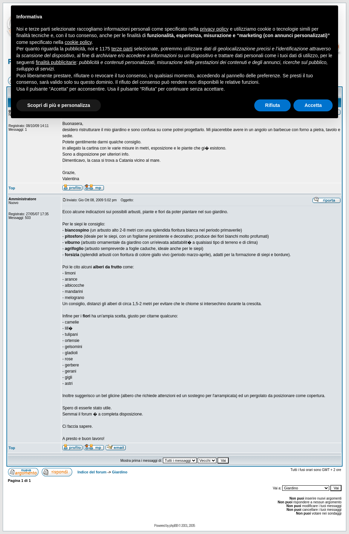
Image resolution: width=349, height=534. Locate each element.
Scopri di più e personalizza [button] (58, 105)
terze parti (122, 48)
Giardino (119, 472)
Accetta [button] (313, 105)
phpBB (173, 526)
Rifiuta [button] (272, 105)
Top (12, 188)
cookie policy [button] (78, 42)
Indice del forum (91, 472)
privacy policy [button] (214, 29)
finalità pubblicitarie (56, 62)
